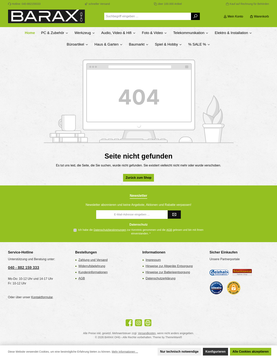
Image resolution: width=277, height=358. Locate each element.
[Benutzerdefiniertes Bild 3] (216, 288)
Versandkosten (147, 333)
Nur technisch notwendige (179, 351)
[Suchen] (195, 16)
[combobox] (147, 16)
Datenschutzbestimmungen (110, 229)
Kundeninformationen (93, 272)
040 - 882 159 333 (23, 267)
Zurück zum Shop (138, 177)
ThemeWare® (173, 337)
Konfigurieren (215, 351)
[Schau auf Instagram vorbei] (138, 322)
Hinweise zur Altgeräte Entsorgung (169, 266)
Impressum (153, 260)
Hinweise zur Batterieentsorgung (168, 272)
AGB (169, 229)
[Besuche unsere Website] (148, 322)
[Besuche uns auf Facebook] (129, 322)
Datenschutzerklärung (161, 278)
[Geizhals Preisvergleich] (219, 272)
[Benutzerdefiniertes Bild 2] (242, 272)
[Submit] (174, 214)
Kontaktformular (42, 297)
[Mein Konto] (233, 16)
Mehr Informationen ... (125, 351)
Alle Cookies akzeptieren (250, 351)
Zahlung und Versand (93, 260)
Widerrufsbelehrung (92, 266)
